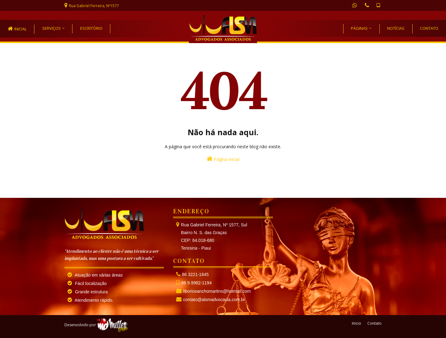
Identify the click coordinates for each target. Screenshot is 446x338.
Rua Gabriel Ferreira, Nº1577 (94, 5)
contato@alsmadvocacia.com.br (214, 299)
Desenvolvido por (96, 324)
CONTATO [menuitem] (429, 28)
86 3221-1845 (195, 274)
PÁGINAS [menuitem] (359, 28)
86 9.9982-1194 (196, 282)
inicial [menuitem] (20, 29)
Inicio (356, 323)
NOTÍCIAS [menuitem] (395, 28)
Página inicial (223, 159)
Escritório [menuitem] (91, 28)
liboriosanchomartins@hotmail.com (217, 291)
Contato (374, 323)
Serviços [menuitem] (51, 28)
